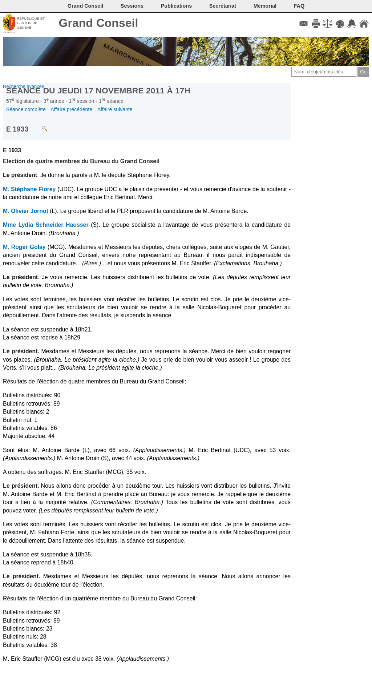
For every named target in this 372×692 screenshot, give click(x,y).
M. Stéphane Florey (29, 189)
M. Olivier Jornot (25, 211)
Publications (176, 6)
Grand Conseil (98, 22)
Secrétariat (222, 6)
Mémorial (265, 6)
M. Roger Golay (24, 247)
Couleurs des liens (340, 23)
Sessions (132, 6)
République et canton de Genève (31, 22)
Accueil (364, 23)
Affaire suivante (115, 109)
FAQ (299, 6)
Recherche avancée (23, 86)
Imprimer (315, 23)
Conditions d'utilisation (327, 23)
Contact (303, 23)
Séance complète (26, 109)
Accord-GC (352, 23)
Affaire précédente (71, 109)
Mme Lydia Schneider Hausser (46, 225)
